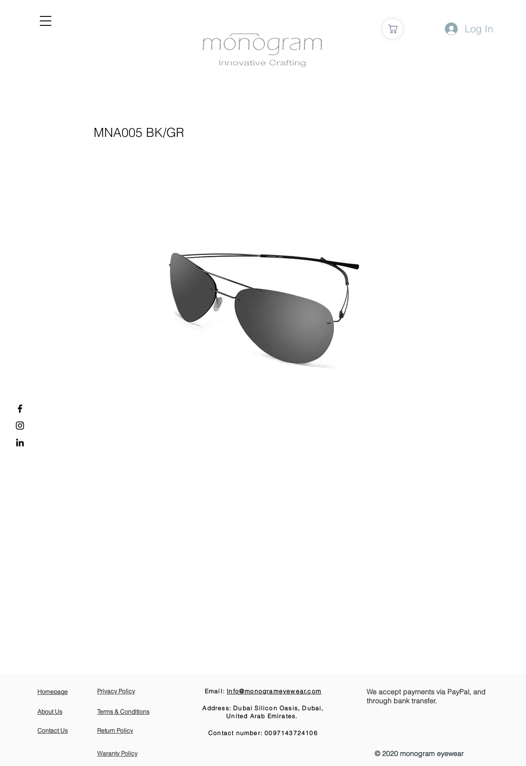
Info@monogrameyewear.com (274, 691)
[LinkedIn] (19, 442)
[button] (45, 20)
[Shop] (392, 29)
